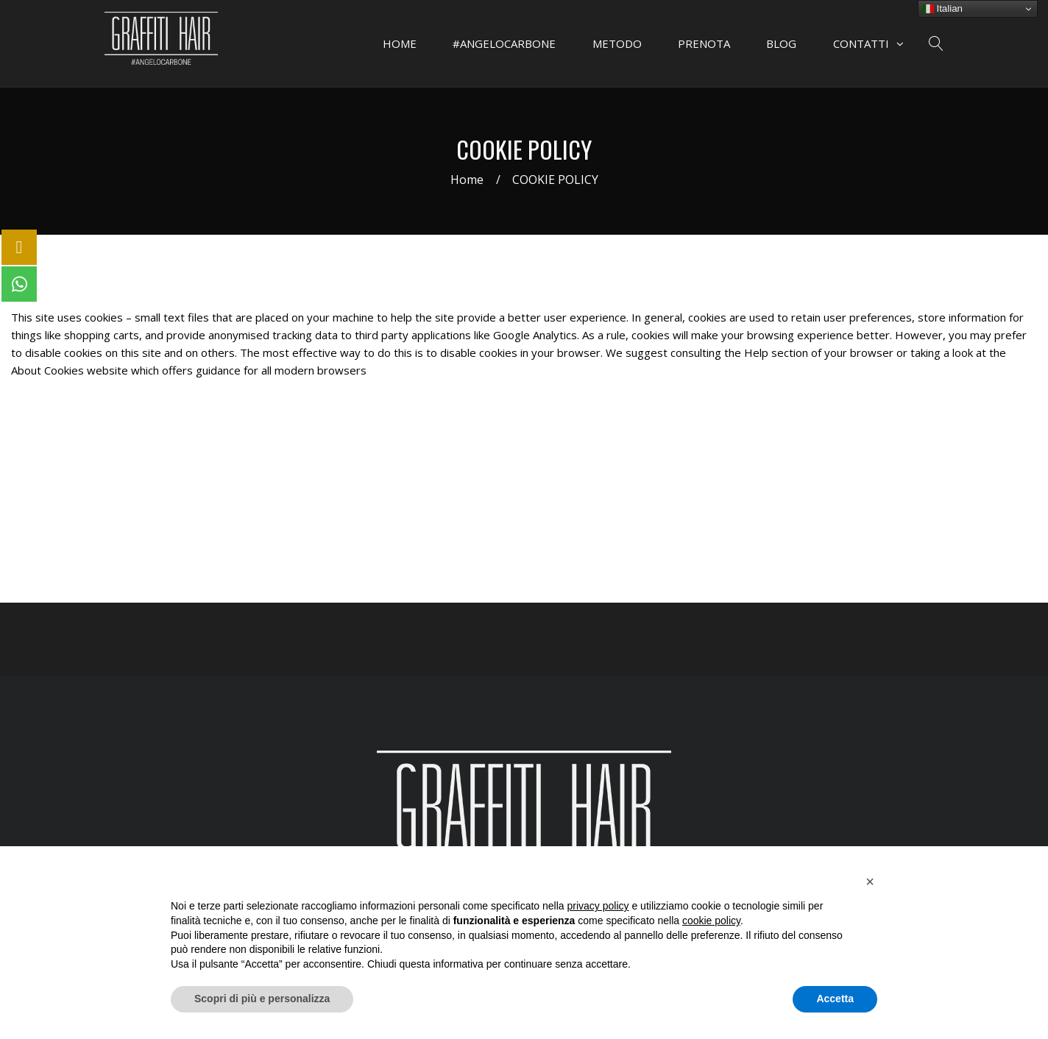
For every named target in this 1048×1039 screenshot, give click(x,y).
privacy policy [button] (598, 906)
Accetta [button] (835, 998)
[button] (870, 881)
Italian (942, 9)
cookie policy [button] (711, 920)
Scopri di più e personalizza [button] (262, 998)
